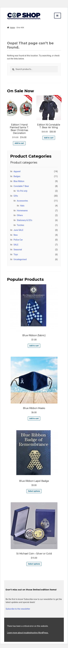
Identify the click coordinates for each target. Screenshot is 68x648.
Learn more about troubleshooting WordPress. (28, 633)
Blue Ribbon (19, 181)
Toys (16, 254)
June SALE (18, 230)
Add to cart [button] (19, 143)
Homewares (22, 210)
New (16, 235)
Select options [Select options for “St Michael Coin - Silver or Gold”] (34, 564)
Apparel (17, 171)
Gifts (16, 196)
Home (12, 28)
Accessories (22, 201)
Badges (17, 176)
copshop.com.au (25, 16)
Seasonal (18, 249)
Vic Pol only (22, 191)
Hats (22, 205)
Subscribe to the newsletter (18, 609)
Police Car (18, 240)
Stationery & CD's (24, 220)
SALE (16, 244)
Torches (20, 225)
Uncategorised (20, 259)
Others (20, 215)
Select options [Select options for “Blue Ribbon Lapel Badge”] (34, 491)
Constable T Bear (21, 186)
